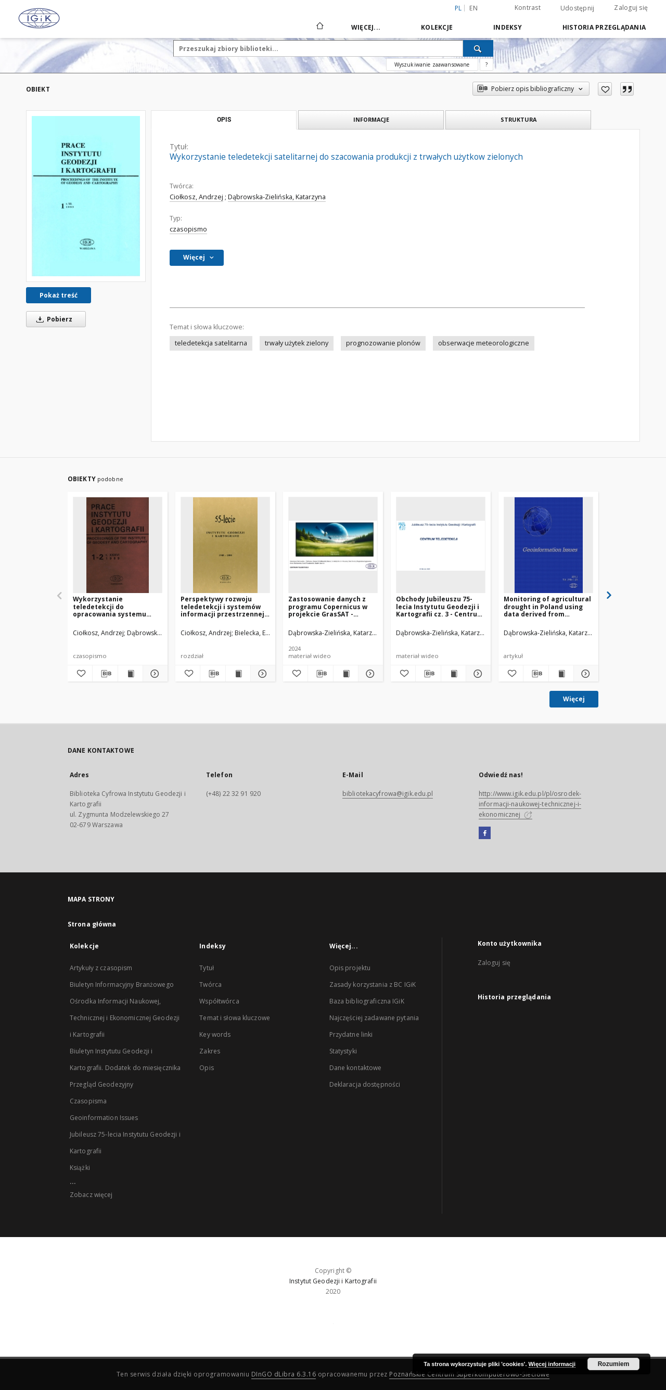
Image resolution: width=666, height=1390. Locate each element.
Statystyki (343, 1051)
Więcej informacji (552, 1364)
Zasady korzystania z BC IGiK (372, 984)
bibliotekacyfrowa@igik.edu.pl (387, 793)
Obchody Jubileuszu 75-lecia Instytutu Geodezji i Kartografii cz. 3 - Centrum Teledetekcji (439, 606)
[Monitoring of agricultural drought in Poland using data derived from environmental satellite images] (548, 545)
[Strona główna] (319, 27)
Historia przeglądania (604, 27)
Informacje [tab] (371, 119)
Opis (206, 1067)
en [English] (473, 8)
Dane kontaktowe (355, 1067)
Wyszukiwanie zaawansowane (432, 64)
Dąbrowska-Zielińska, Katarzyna (277, 196)
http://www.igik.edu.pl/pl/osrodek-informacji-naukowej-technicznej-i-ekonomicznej (530, 804)
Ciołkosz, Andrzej (196, 196)
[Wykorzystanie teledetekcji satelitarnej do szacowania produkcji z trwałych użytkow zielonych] (86, 196)
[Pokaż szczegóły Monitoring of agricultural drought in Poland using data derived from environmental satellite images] (584, 673)
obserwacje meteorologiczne (483, 343)
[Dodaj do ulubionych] (605, 89)
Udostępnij (577, 8)
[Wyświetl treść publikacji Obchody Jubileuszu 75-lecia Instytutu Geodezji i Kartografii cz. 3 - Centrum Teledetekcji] (453, 673)
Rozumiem (614, 1364)
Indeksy (507, 27)
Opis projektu (350, 967)
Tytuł (206, 967)
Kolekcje (437, 27)
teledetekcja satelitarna (211, 343)
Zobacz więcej (91, 1194)
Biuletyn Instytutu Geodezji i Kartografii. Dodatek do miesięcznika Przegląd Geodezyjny (125, 1068)
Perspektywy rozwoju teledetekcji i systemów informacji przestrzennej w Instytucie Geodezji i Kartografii (222, 606)
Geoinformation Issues (104, 1117)
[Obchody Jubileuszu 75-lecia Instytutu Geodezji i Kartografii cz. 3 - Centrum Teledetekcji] (440, 545)
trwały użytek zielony (296, 343)
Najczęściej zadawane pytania (374, 1017)
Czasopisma (88, 1101)
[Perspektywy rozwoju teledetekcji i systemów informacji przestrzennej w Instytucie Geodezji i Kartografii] (225, 545)
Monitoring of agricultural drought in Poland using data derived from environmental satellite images (547, 606)
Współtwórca (219, 1001)
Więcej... (365, 27)
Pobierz (52, 319)
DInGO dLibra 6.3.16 (283, 1374)
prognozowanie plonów (383, 343)
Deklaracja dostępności (365, 1084)
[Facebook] (485, 833)
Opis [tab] (224, 119)
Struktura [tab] (518, 119)
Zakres (209, 1051)
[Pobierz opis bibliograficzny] (105, 673)
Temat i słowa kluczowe (234, 1017)
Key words (214, 1034)
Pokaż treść (59, 295)
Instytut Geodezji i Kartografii (333, 1281)
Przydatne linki (351, 1034)
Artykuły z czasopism (101, 967)
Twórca (210, 984)
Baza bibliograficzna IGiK (366, 1001)
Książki (80, 1167)
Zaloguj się (631, 7)
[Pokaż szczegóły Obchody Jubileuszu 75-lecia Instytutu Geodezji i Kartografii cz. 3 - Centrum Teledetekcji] (477, 673)
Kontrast (528, 7)
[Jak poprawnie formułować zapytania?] (486, 64)
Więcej (574, 698)
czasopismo (188, 229)
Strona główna (92, 924)
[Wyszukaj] (478, 48)
